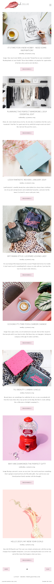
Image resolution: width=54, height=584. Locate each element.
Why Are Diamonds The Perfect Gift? (27, 464)
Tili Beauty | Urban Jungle (27, 390)
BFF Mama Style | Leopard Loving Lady (27, 256)
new (6, 569)
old (48, 569)
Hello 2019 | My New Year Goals (27, 541)
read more (27, 69)
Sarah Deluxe (12, 581)
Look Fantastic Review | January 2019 (27, 180)
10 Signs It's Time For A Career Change (27, 324)
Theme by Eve (47, 581)
